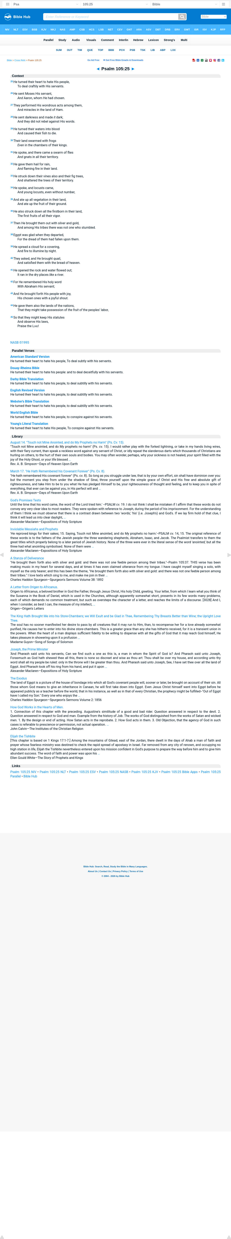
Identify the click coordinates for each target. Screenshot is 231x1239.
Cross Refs (19, 60)
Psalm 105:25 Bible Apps (179, 772)
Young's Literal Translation (29, 424)
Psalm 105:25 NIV (23, 772)
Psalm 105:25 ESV (82, 772)
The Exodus (18, 678)
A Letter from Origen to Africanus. (34, 587)
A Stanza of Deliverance (27, 558)
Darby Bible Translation (27, 379)
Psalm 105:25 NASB (113, 772)
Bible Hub (30, 776)
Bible (9, 60)
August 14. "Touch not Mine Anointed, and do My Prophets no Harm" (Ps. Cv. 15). (67, 442)
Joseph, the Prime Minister (29, 649)
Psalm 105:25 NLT (53, 772)
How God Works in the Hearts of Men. (37, 707)
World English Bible (24, 412)
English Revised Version (27, 390)
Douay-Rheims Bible (24, 368)
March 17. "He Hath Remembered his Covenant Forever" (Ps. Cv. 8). (57, 471)
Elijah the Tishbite (22, 736)
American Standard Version (30, 357)
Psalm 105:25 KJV (145, 772)
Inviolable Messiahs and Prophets (34, 529)
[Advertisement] (115, 809)
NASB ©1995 (19, 342)
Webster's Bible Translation (29, 401)
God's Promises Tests (25, 500)
